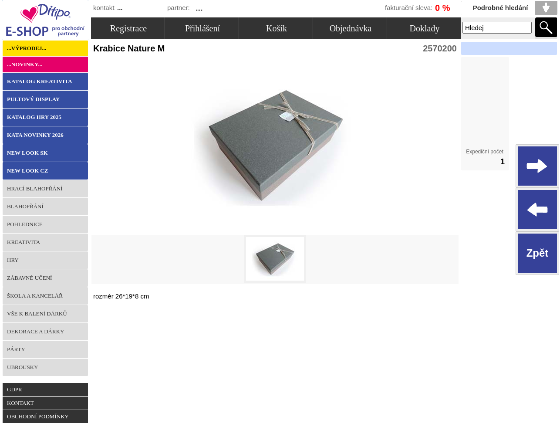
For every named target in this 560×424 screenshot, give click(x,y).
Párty (16, 349)
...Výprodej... (26, 48)
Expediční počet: (485, 152)
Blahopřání (25, 206)
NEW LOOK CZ (27, 170)
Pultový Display (33, 99)
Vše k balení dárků (37, 313)
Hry (13, 260)
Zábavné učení (29, 278)
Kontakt (20, 403)
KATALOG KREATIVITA (39, 81)
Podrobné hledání (500, 7)
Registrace (128, 28)
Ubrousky (22, 367)
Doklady (425, 28)
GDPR (14, 389)
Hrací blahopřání (34, 188)
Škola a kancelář (35, 295)
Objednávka (351, 28)
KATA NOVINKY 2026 (35, 135)
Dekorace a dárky (35, 331)
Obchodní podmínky (38, 416)
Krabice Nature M (131, 48)
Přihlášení (202, 28)
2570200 (440, 48)
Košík (276, 28)
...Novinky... (24, 64)
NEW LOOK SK (27, 152)
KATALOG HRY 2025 (34, 117)
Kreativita (23, 242)
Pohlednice (25, 224)
